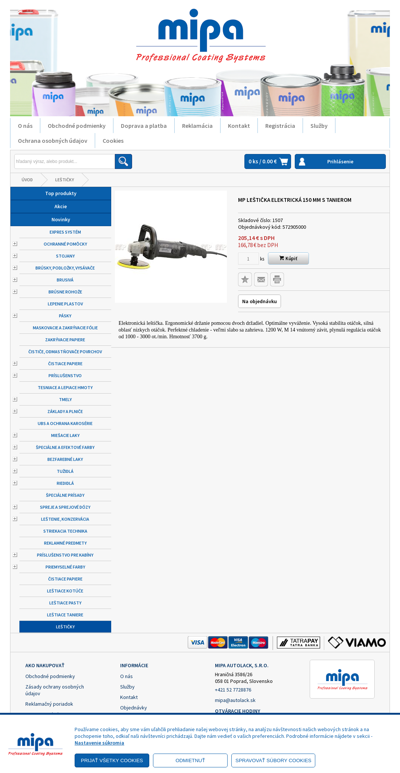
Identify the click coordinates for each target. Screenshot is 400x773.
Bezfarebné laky (65, 459)
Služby (319, 125)
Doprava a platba (144, 125)
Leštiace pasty (65, 603)
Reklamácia (197, 125)
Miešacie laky (65, 435)
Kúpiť (288, 258)
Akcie (60, 206)
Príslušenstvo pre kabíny (65, 555)
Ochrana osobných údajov (52, 140)
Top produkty (60, 193)
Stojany (65, 256)
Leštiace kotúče (65, 591)
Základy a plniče (65, 411)
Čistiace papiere (65, 363)
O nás (25, 125)
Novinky (60, 219)
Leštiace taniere (65, 615)
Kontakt (239, 125)
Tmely (65, 399)
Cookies (113, 140)
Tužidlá (65, 471)
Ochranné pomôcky (65, 244)
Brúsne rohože (65, 292)
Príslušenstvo (65, 375)
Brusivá (65, 280)
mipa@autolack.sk (235, 700)
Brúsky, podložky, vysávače (65, 268)
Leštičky (64, 179)
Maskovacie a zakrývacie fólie (65, 327)
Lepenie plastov (65, 304)
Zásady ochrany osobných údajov (54, 690)
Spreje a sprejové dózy (65, 507)
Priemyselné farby (65, 567)
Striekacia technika (65, 531)
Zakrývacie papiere (65, 339)
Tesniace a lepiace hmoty (65, 387)
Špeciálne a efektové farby (65, 447)
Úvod (27, 179)
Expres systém (65, 232)
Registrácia (280, 125)
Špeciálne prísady (65, 495)
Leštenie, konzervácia (65, 519)
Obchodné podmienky (77, 125)
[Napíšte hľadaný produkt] (64, 161)
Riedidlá (65, 483)
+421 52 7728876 (233, 689)
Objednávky (133, 707)
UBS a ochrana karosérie (65, 423)
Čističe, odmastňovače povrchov (65, 351)
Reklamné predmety (65, 543)
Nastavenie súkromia (99, 742)
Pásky (65, 315)
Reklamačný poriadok (49, 703)
